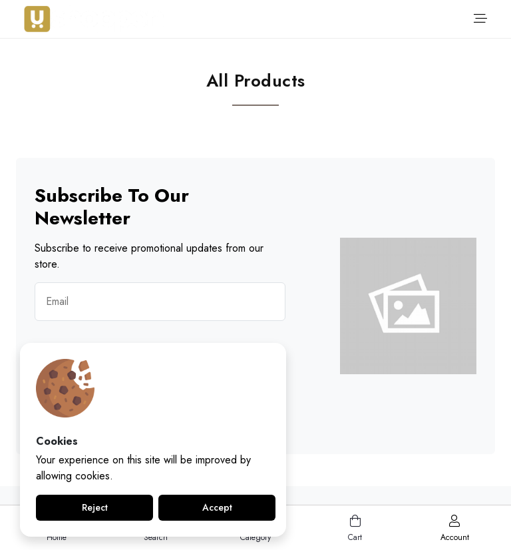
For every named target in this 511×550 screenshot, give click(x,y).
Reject (95, 507)
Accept (217, 507)
